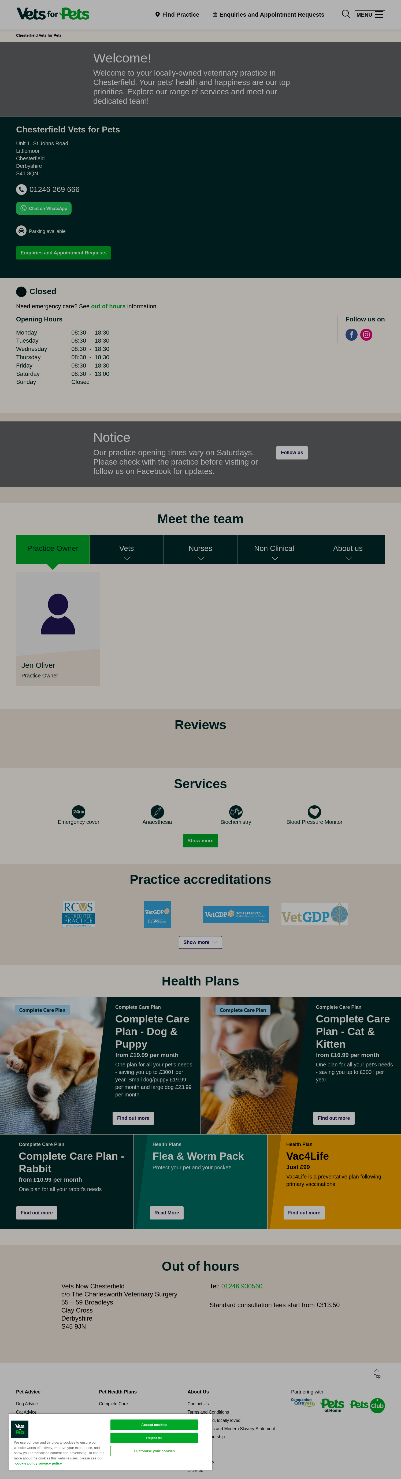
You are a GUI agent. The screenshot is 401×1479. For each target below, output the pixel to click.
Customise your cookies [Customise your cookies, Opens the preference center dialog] (154, 1451)
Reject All (154, 1438)
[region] (110, 1441)
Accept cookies (154, 1425)
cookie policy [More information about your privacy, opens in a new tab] (26, 1463)
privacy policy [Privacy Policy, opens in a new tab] (50, 1463)
